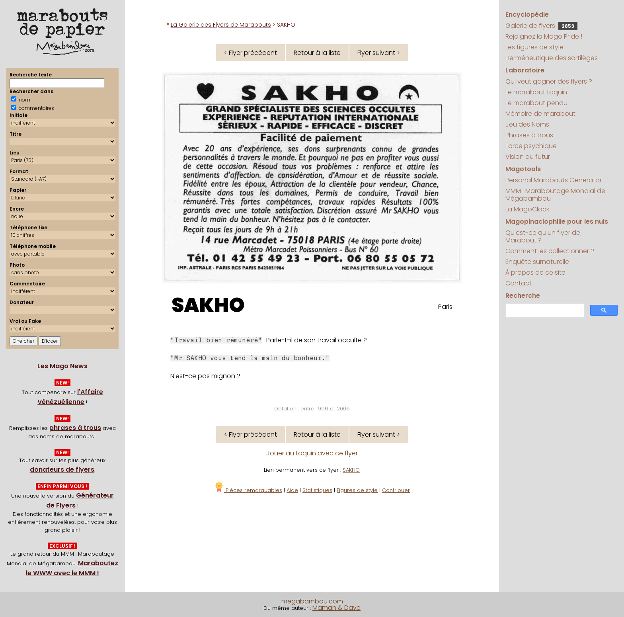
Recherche (522, 295)
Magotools (523, 169)
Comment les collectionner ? (549, 251)
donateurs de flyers (62, 469)
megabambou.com (312, 601)
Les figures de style (534, 47)
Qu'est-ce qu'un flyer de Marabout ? (542, 236)
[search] (544, 311)
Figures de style (357, 490)
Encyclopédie (527, 14)
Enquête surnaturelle (537, 261)
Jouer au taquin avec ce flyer (312, 453)
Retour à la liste (317, 52)
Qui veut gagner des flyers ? (548, 81)
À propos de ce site (535, 272)
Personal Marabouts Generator (553, 180)
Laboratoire (524, 70)
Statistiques (317, 490)
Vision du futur (527, 156)
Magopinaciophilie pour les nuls (556, 221)
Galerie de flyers (541, 25)
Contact (518, 283)
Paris (445, 306)
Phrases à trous (529, 135)
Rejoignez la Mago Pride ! (543, 36)
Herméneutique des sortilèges (551, 57)
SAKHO (208, 305)
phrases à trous (75, 427)
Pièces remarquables (248, 490)
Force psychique (531, 145)
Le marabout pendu (536, 102)
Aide (292, 490)
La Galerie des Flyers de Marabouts (221, 25)
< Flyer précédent (250, 52)
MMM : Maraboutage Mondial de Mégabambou (555, 194)
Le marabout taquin (536, 92)
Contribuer (396, 490)
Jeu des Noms (527, 124)
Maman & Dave (336, 607)
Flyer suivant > (378, 52)
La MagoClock (527, 209)
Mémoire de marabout (540, 113)
